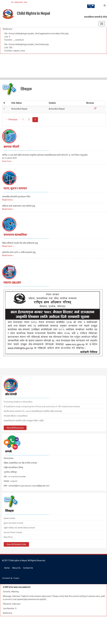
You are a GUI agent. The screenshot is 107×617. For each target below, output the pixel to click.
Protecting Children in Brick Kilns (18, 401)
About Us (16, 568)
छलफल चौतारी (11, 146)
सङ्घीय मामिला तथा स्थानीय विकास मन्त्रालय (19, 527)
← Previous (11, 119)
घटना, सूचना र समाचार (15, 188)
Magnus (16, 578)
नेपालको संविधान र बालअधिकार (16, 416)
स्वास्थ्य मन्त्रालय (9, 518)
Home (7, 568)
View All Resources (15, 427)
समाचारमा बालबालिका (15, 234)
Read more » (7, 161)
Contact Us (28, 568)
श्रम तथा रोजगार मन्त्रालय (13, 532)
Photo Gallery (12, 282)
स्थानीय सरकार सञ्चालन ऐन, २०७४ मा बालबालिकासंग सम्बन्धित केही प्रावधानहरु (33, 411)
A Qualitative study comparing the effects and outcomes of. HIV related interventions (42, 406)
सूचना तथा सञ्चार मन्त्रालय (13, 523)
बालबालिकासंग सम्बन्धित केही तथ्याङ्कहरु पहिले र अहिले (24, 420)
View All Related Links (16, 544)
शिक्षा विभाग (8, 537)
